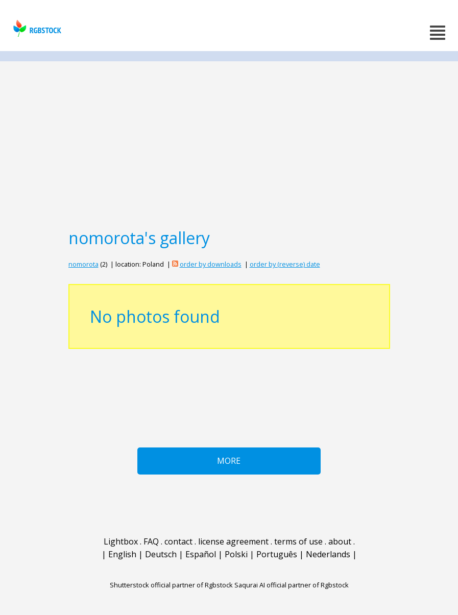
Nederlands (328, 554)
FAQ (151, 541)
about (339, 541)
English (122, 554)
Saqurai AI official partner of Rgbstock (291, 584)
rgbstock (36, 28)
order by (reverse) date (285, 264)
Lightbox (121, 541)
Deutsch (161, 554)
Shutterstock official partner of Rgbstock (171, 584)
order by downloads (211, 264)
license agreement (233, 541)
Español (200, 554)
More (228, 460)
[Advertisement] (229, 144)
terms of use (298, 541)
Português (276, 554)
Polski (236, 554)
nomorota (83, 264)
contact (178, 541)
